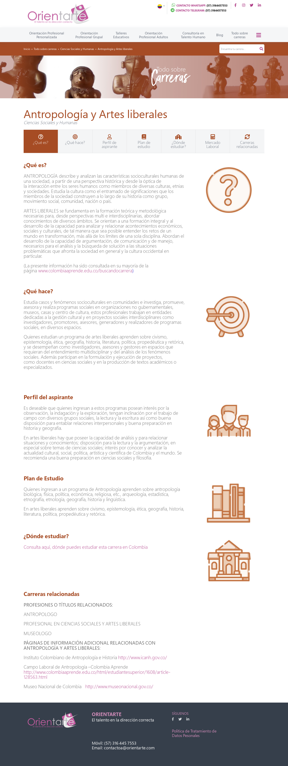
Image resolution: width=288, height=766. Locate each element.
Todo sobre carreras (239, 35)
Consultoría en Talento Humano (193, 35)
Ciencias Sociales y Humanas (77, 49)
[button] (161, 6)
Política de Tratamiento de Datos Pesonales (194, 733)
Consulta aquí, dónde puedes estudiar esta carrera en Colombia (86, 547)
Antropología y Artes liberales (115, 49)
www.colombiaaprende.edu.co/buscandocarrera (85, 270)
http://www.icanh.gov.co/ (142, 657)
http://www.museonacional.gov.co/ (119, 686)
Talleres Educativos (121, 35)
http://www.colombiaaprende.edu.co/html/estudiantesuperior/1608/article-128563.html (97, 674)
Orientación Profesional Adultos (153, 35)
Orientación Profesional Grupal (89, 35)
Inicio (27, 49)
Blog (219, 35)
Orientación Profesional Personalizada (46, 35)
